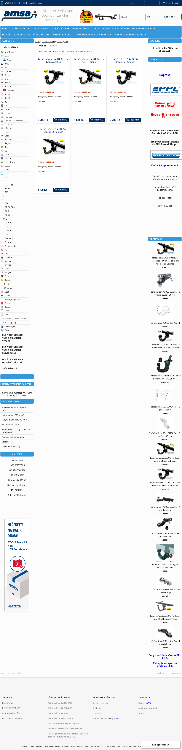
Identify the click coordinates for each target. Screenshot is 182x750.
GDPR (141, 713)
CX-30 (8, 215)
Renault (6, 280)
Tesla (5, 310)
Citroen (6, 71)
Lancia (6, 158)
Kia (4, 150)
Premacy (9, 238)
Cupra (5, 75)
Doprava (6, 441)
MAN (5, 169)
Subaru (6, 295)
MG (4, 249)
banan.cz (176, 673)
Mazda (5, 173)
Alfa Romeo (8, 52)
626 (6, 203)
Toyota (6, 314)
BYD (4, 67)
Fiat (4, 105)
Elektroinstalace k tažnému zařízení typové (13, 338)
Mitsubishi (7, 257)
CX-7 (7, 226)
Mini (4, 253)
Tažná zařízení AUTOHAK (13, 415)
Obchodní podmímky (11, 446)
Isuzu (5, 132)
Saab (7, 288)
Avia (7, 60)
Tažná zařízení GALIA (58, 713)
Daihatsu (9, 90)
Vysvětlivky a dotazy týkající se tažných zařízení (16, 430)
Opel (5, 268)
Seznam (53, 45)
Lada (5, 154)
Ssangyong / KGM (11, 299)
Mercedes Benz (9, 246)
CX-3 (7, 211)
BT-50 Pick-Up (11, 207)
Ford (5, 109)
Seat (5, 291)
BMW (5, 63)
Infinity (6, 128)
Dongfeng (7, 98)
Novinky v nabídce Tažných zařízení (65, 728)
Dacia (5, 82)
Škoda (5, 307)
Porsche (6, 276)
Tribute (8, 242)
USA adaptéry (9, 322)
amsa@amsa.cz (35, 3)
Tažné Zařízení (10, 47)
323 (6, 192)
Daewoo (6, 86)
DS (4, 101)
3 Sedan (6, 188)
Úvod (37, 41)
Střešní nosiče (10, 368)
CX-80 (8, 230)
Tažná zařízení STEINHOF (60, 708)
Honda (6, 113)
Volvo (5, 330)
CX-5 (4, 218)
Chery (5, 79)
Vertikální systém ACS (12, 424)
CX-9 (7, 234)
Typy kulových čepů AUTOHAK (15, 419)
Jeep (5, 147)
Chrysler (6, 124)
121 (6, 177)
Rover (7, 283)
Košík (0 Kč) (169, 16)
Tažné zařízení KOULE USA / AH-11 (165, 323)
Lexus (5, 166)
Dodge (5, 94)
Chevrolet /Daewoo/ (12, 120)
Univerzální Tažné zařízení (14, 318)
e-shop (160, 673)
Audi (5, 56)
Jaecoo (6, 139)
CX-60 (8, 222)
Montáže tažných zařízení (13, 437)
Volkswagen (8, 326)
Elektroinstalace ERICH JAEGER (63, 723)
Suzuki (5, 303)
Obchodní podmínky (148, 708)
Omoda (6, 264)
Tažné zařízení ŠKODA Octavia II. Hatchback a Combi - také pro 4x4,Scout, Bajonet (164, 260)
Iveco (5, 135)
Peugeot (6, 272)
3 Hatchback (8, 184)
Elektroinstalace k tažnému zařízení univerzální (13, 350)
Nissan (6, 261)
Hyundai (6, 117)
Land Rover (8, 162)
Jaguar (6, 143)
